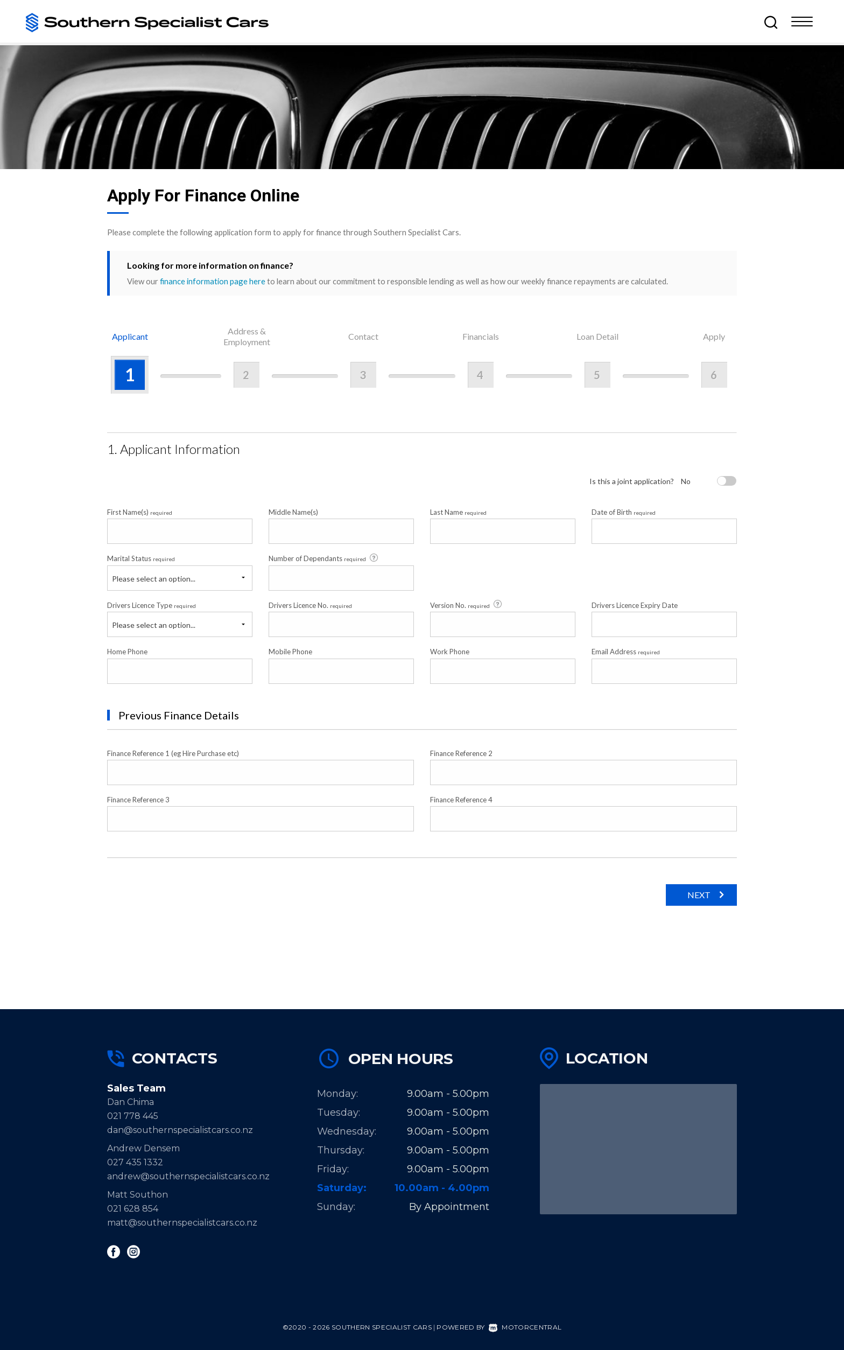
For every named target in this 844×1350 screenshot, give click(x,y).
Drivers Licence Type (151, 605)
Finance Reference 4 (461, 799)
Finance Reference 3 (138, 799)
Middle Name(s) (293, 512)
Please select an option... (153, 578)
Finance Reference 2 (461, 753)
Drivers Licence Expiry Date (635, 605)
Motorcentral (525, 1327)
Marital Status (141, 558)
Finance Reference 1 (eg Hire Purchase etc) (173, 753)
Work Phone (449, 651)
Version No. (466, 605)
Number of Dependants (324, 558)
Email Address (626, 651)
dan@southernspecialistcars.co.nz (180, 1130)
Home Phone (127, 651)
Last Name (458, 512)
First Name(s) (139, 512)
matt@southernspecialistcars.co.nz (182, 1223)
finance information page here (212, 281)
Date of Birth (624, 512)
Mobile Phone (290, 651)
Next (699, 895)
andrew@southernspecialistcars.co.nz (188, 1176)
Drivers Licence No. (310, 605)
